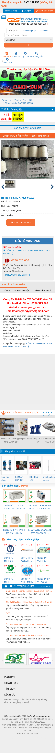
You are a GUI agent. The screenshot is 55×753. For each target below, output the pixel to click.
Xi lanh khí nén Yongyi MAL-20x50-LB (11, 440)
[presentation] (45, 414)
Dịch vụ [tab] (44, 30)
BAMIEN (9, 677)
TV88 (8, 613)
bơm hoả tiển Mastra (49, 478)
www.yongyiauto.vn (33, 307)
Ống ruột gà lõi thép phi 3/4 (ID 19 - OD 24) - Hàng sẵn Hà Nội (29, 624)
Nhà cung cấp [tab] (29, 30)
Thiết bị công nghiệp (23, 100)
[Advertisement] (27, 381)
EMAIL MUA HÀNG (21, 222)
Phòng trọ (9, 738)
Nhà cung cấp (36, 55)
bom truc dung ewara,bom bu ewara (6, 479)
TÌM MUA (9, 688)
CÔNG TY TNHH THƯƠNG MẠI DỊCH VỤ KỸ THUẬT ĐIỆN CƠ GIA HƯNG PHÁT (10, 581)
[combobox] (29, 40)
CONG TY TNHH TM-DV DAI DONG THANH (27, 581)
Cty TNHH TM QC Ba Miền (27, 559)
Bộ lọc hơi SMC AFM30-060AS (19, 103)
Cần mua (16, 55)
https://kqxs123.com (41, 738)
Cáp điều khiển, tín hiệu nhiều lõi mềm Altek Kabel (26, 635)
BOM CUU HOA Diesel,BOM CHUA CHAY (35, 479)
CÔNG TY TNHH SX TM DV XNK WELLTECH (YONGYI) (27, 252)
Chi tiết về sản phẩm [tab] (13, 284)
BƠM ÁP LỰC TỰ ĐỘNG (19, 479)
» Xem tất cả (45, 586)
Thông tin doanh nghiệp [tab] (15, 290)
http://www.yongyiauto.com (17, 275)
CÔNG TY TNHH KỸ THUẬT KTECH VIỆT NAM (43, 560)
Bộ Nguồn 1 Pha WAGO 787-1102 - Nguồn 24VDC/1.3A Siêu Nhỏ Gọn (14, 532)
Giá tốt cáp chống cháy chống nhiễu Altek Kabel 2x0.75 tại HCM (29, 591)
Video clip (7, 61)
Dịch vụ (25, 55)
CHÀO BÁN (11, 683)
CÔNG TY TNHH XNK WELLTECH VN (9, 560)
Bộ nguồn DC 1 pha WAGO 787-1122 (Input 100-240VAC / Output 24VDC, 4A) (14, 507)
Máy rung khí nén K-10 (24, 438)
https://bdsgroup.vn (23, 738)
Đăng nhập (11, 11)
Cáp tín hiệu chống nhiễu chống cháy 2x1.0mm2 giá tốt (29, 602)
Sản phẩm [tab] (13, 30)
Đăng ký (26, 11)
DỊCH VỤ (9, 694)
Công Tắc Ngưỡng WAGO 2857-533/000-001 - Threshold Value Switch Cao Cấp (40, 532)
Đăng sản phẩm (44, 11)
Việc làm (7, 55)
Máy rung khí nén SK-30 (38, 440)
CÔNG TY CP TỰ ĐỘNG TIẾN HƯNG (43, 581)
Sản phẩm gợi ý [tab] (43, 290)
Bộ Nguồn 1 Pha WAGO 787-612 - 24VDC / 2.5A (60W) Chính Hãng (40, 507)
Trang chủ (6, 100)
